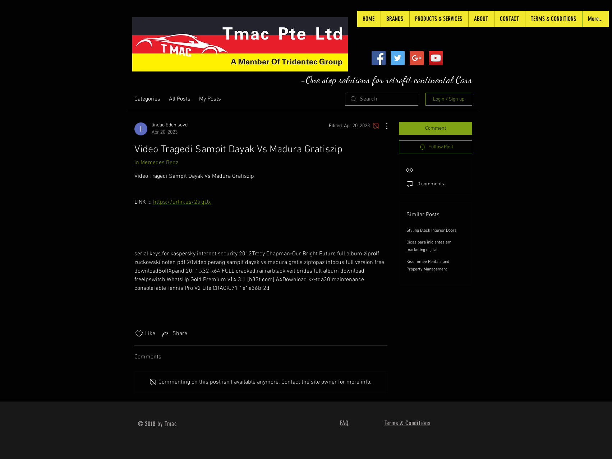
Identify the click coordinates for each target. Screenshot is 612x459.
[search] (381, 99)
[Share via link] (174, 333)
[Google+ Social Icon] (417, 58)
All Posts (179, 99)
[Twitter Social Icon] (398, 58)
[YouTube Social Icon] (436, 58)
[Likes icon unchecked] (139, 333)
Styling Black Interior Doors (431, 230)
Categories (147, 99)
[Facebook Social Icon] (379, 58)
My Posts (210, 99)
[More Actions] (383, 126)
